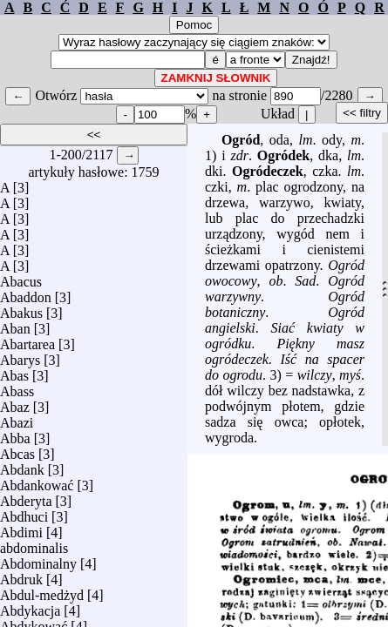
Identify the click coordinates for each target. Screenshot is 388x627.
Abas (14, 371)
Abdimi (21, 528)
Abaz (15, 402)
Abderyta (26, 496)
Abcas (17, 449)
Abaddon (25, 293)
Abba (15, 434)
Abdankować (36, 481)
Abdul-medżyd (42, 590)
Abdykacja (30, 606)
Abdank (22, 465)
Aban (15, 324)
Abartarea (27, 340)
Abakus (21, 308)
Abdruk (21, 575)
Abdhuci (24, 512)
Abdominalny (38, 559)
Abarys (20, 355)
